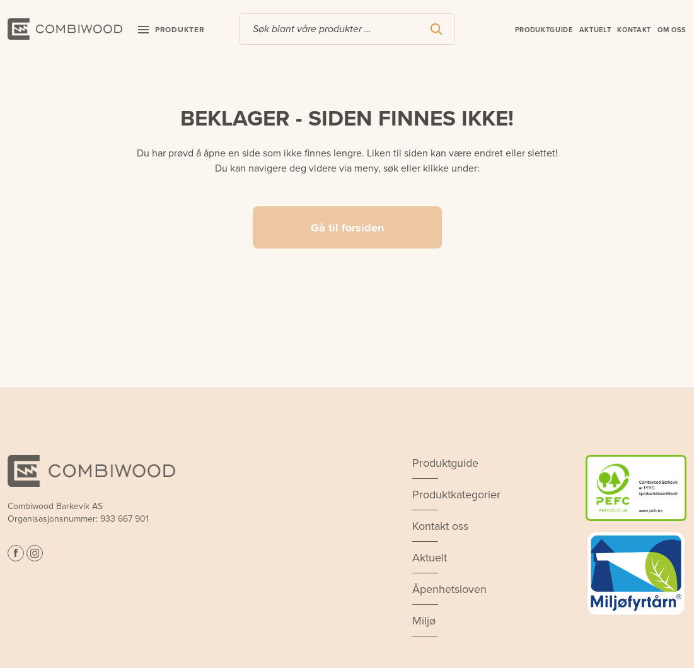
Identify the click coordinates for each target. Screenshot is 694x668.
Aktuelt (595, 30)
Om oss (671, 30)
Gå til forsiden (347, 228)
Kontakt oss (440, 526)
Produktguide (544, 30)
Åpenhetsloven (449, 589)
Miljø (424, 620)
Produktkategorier (456, 494)
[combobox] (347, 29)
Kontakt (634, 30)
